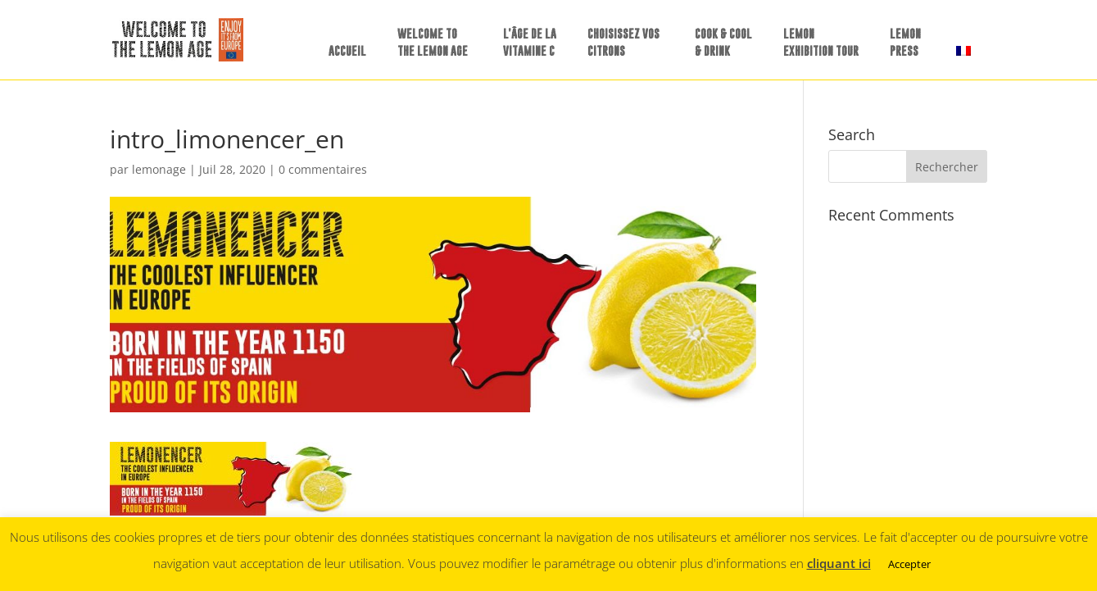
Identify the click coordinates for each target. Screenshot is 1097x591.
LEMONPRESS (905, 41)
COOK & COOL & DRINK (723, 41)
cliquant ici (839, 563)
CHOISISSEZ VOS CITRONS (623, 41)
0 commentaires (323, 169)
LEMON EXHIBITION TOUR (821, 41)
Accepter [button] (909, 564)
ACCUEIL (347, 50)
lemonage (159, 169)
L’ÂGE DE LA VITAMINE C (529, 41)
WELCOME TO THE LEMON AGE (432, 41)
